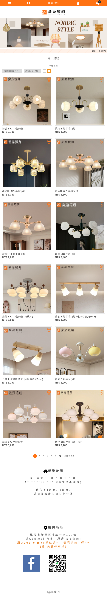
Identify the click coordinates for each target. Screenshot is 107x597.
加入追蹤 (47, 80)
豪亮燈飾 (53, 12)
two (49, 71)
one (44, 71)
